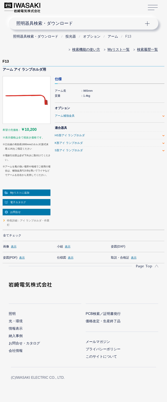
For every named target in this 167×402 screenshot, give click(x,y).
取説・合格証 (120, 257)
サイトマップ (153, 8)
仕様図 (61, 257)
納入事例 (16, 336)
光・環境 (16, 321)
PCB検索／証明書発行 (103, 314)
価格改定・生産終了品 (103, 321)
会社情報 (16, 350)
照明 (12, 314)
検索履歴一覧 (147, 49)
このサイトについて (101, 356)
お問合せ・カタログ (24, 343)
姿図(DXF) (118, 246)
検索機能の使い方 (86, 49)
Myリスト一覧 (118, 49)
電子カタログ (18, 202)
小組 (60, 246)
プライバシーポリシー (103, 349)
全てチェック (12, 235)
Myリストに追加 (19, 192)
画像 (6, 246)
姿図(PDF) (10, 257)
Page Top (144, 266)
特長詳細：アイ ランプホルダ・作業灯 (28, 222)
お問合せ (15, 212)
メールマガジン (98, 342)
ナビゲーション (80, 23)
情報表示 (16, 328)
